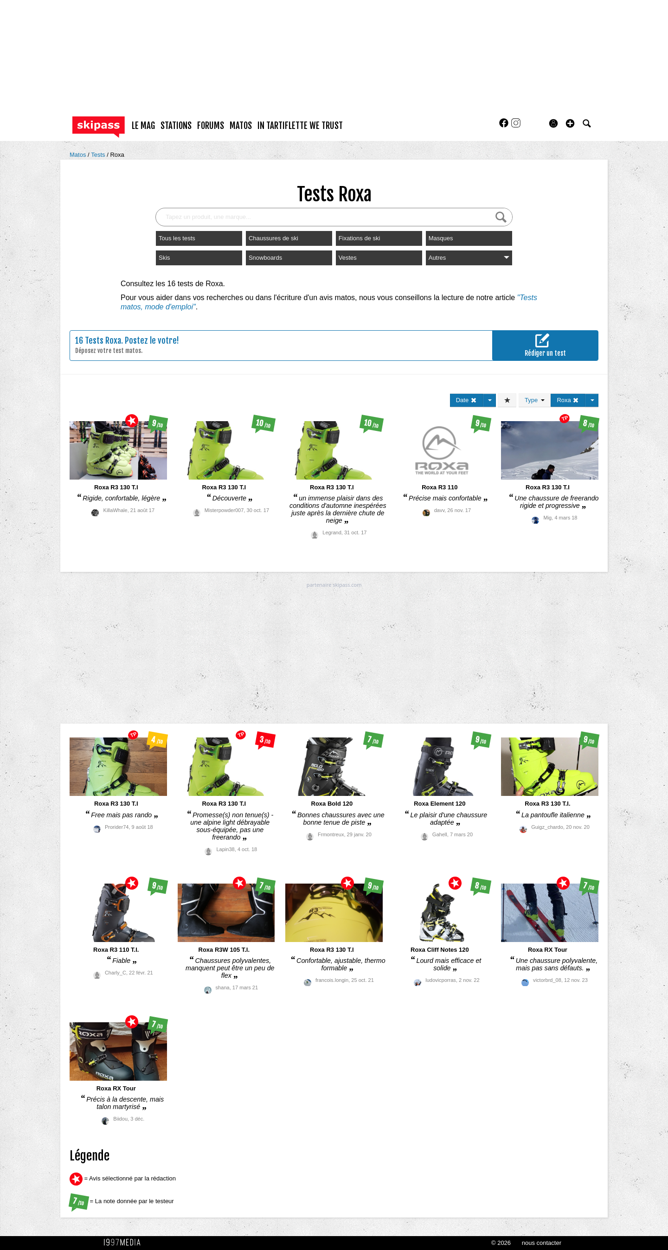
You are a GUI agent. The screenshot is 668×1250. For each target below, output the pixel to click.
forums (210, 125)
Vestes (348, 257)
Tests (99, 154)
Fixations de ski (359, 238)
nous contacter (541, 1242)
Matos (79, 154)
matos (241, 125)
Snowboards (265, 257)
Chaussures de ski (273, 238)
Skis (164, 257)
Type (535, 400)
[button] (570, 123)
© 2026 (501, 1242)
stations (176, 125)
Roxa (117, 154)
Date (466, 400)
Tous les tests (177, 238)
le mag (143, 125)
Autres (469, 257)
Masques (441, 238)
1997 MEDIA (125, 1242)
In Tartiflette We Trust (300, 125)
